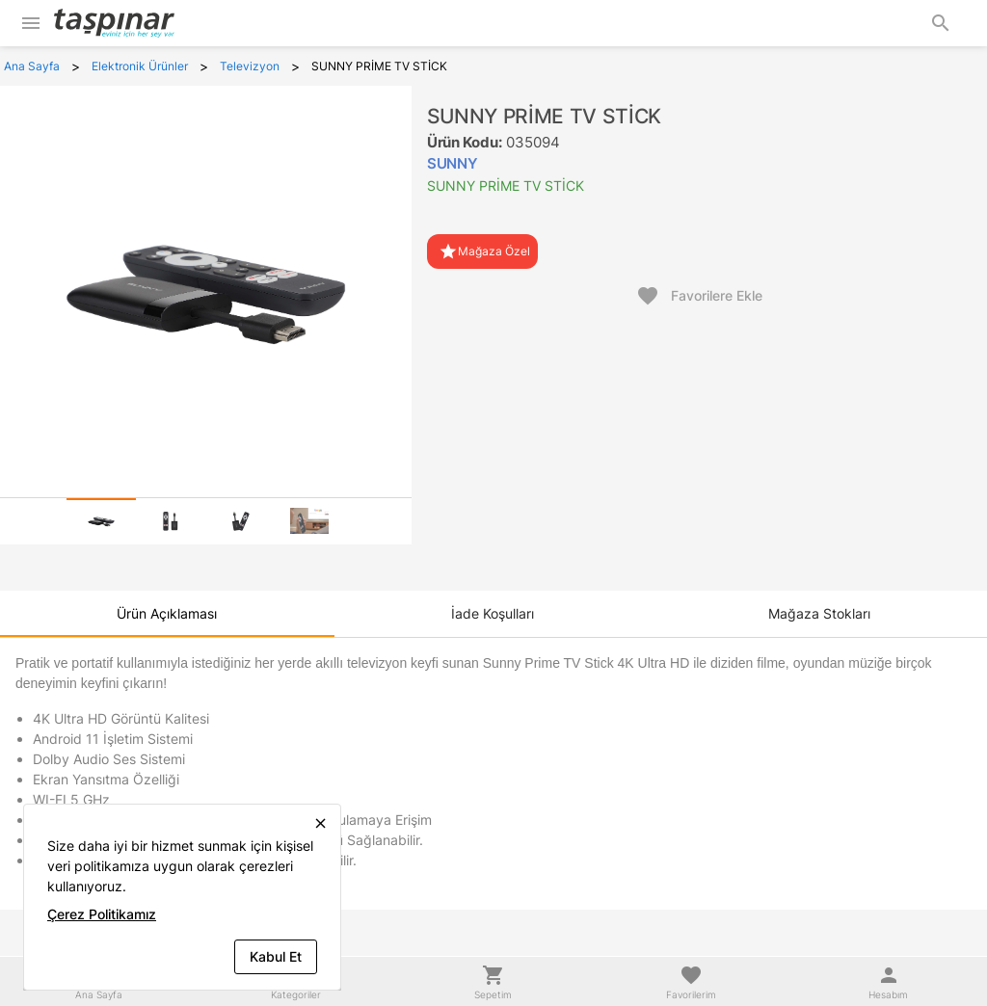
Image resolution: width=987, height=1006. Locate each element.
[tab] (101, 521)
